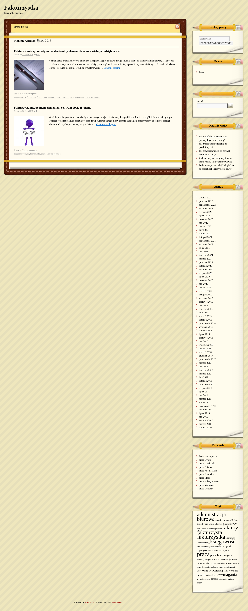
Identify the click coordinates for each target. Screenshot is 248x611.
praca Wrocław (206, 488)
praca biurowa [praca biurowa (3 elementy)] (218, 555)
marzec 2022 (205, 226)
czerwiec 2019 (206, 301)
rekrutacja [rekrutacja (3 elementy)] (225, 559)
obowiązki (52, 97)
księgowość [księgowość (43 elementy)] (222, 542)
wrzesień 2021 (206, 244)
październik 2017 (207, 359)
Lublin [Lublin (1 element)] (200, 547)
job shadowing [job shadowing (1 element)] (203, 543)
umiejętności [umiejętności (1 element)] (229, 567)
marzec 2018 (205, 348)
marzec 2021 (205, 258)
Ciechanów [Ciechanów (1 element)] (228, 524)
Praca (201, 72)
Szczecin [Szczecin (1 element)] (206, 567)
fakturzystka (42, 97)
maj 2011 (203, 395)
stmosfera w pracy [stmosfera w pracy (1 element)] (224, 563)
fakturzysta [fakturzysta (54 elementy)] (209, 532)
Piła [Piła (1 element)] (209, 550)
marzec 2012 (205, 373)
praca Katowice (206, 474)
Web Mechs (117, 602)
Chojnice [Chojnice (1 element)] (218, 524)
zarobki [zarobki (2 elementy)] (214, 578)
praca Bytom (205, 459)
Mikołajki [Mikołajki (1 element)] (207, 547)
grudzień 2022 (206, 201)
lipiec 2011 (204, 391)
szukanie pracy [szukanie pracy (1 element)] (217, 567)
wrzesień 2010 (206, 409)
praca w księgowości (209, 481)
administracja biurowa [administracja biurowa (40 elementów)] (211, 516)
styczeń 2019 (205, 316)
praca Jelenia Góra (208, 470)
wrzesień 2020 (206, 269)
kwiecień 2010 (206, 420)
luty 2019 (203, 312)
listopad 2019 (205, 294)
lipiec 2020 (204, 276)
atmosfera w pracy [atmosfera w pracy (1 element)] (223, 520)
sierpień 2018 (205, 330)
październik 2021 (207, 240)
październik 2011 (207, 384)
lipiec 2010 (204, 413)
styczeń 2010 (205, 427)
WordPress (90, 602)
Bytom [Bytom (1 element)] (205, 524)
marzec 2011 (205, 398)
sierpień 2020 (205, 273)
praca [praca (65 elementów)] (203, 554)
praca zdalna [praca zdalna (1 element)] (213, 559)
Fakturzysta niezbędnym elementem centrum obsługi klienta (52, 107)
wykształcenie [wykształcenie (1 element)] (211, 575)
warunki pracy (68, 97)
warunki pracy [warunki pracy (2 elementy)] (220, 570)
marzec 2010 (205, 424)
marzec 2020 (205, 287)
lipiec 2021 (204, 248)
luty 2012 (203, 377)
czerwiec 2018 (206, 337)
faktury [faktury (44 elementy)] (230, 528)
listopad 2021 (205, 237)
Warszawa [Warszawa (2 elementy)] (207, 570)
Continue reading (113, 67)
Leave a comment (92, 97)
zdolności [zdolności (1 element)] (223, 579)
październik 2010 (207, 406)
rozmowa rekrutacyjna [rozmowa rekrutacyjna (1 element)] (206, 563)
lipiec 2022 (204, 215)
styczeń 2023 (205, 197)
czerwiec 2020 (206, 280)
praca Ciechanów (207, 463)
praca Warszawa (207, 485)
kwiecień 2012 (206, 370)
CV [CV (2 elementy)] (235, 523)
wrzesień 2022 (206, 208)
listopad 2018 (205, 319)
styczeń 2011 (205, 402)
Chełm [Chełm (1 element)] (211, 524)
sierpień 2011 (205, 388)
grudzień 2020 (206, 262)
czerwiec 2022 (206, 219)
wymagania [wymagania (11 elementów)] (227, 574)
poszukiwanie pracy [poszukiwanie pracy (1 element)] (220, 550)
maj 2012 (203, 366)
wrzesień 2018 (206, 327)
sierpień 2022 (205, 212)
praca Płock (204, 477)
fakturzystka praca (29, 94)
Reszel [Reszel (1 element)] (234, 559)
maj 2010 (203, 416)
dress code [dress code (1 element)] (201, 529)
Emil (38, 54)
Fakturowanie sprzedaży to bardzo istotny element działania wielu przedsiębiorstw (67, 51)
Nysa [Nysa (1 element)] (214, 547)
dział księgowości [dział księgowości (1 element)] (214, 529)
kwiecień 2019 (206, 309)
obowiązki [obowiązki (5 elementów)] (224, 546)
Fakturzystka (21, 7)
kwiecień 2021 (206, 255)
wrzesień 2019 (206, 298)
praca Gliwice (205, 467)
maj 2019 (203, 305)
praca (59, 97)
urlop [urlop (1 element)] (199, 571)
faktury (23, 97)
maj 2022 (203, 222)
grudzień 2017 (206, 355)
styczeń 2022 (205, 233)
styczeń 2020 (205, 291)
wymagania (79, 97)
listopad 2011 (205, 380)
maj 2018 (203, 341)
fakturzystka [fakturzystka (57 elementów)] (211, 537)
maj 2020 (203, 283)
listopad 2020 (205, 265)
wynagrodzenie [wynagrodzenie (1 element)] (203, 579)
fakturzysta (31, 97)
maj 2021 (203, 251)
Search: (200, 101)
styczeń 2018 (205, 352)
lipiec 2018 (204, 334)
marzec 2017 (205, 362)
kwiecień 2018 (206, 345)
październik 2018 (207, 323)
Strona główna (21, 26)
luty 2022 (203, 230)
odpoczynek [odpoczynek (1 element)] (202, 550)
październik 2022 (207, 204)
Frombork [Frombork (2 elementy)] (231, 538)
